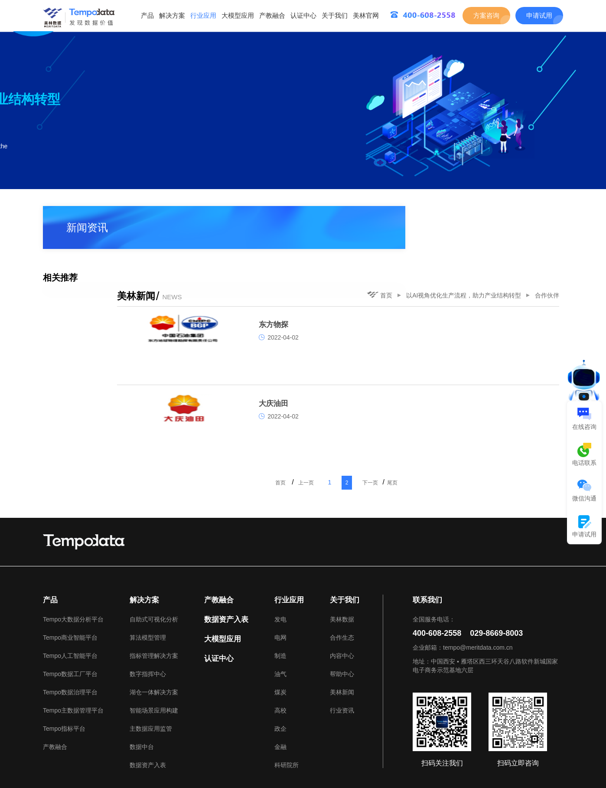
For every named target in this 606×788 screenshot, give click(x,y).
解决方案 (172, 15)
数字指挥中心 (148, 621)
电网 (280, 584)
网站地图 (546, 761)
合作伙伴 (551, 212)
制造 (280, 602)
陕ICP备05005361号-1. (206, 771)
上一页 (352, 429)
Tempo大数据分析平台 (73, 566)
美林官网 (366, 15)
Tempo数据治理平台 (70, 639)
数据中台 (142, 693)
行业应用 (203, 15)
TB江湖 (249, 761)
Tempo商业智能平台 (70, 584)
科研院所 (286, 712)
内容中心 (342, 602)
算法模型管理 (148, 584)
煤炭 (280, 639)
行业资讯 (342, 657)
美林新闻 (342, 639)
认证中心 (303, 15)
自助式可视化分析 (154, 566)
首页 (383, 212)
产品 (147, 15)
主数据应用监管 (151, 675)
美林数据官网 (91, 761)
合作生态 (342, 584)
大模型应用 (238, 15)
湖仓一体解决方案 (154, 639)
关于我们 (335, 15)
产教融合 (272, 15)
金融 (280, 693)
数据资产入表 (148, 712)
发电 (280, 566)
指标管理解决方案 (154, 602)
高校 (280, 657)
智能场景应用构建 (154, 657)
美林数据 (342, 566)
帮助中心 (342, 621)
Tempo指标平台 (64, 675)
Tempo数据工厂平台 (70, 621)
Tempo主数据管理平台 (73, 657)
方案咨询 (486, 15)
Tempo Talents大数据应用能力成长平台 (175, 761)
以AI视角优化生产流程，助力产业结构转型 (467, 212)
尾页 (443, 429)
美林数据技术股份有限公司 (521, 771)
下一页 (419, 429)
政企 (280, 675)
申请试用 (539, 15)
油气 (280, 621)
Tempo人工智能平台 (70, 602)
